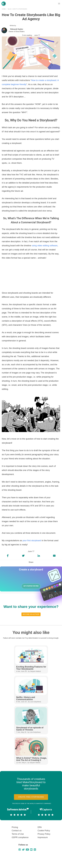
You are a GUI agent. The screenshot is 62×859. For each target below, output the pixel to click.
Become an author (31, 614)
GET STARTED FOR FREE (31, 586)
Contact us (16, 830)
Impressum (43, 837)
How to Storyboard (19, 9)
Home (4, 9)
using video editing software (44, 245)
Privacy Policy (44, 834)
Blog (9, 9)
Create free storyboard (31, 797)
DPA (40, 827)
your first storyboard (32, 540)
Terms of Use (18, 834)
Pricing (15, 827)
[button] (59, 3)
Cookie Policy (44, 830)
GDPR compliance (20, 837)
